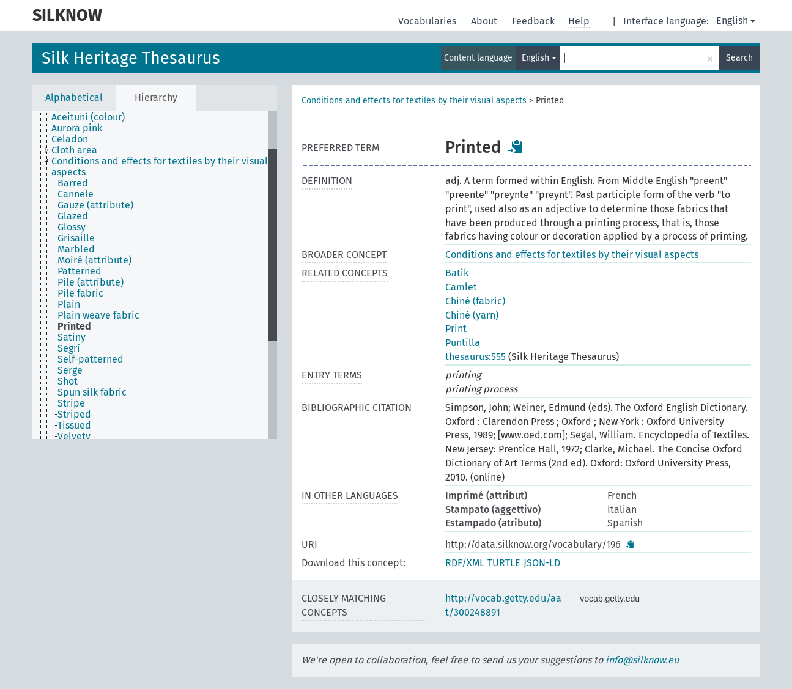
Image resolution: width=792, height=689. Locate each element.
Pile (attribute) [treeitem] (90, 282)
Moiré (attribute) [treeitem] (94, 260)
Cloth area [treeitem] (74, 150)
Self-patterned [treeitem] (90, 359)
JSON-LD (542, 563)
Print (456, 328)
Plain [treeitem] (68, 304)
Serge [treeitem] (70, 370)
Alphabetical (74, 97)
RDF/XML (464, 563)
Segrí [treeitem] (68, 348)
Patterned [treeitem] (79, 271)
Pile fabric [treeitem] (80, 293)
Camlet (461, 287)
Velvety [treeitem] (74, 436)
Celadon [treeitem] (69, 139)
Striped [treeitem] (74, 414)
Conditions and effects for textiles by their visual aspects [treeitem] (159, 167)
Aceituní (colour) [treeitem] (88, 117)
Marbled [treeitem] (76, 249)
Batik (456, 273)
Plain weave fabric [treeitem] (98, 315)
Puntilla (462, 342)
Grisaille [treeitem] (76, 238)
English (735, 20)
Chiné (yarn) (471, 315)
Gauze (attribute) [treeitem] (95, 205)
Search (739, 58)
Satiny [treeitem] (71, 337)
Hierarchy (156, 97)
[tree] (154, 275)
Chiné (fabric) (475, 301)
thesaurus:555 (475, 357)
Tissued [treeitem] (74, 425)
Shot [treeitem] (67, 381)
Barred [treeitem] (72, 183)
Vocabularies (428, 21)
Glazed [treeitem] (72, 216)
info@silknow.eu (642, 660)
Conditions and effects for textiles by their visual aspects (414, 100)
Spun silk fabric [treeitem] (92, 392)
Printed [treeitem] (74, 326)
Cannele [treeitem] (75, 194)
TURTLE (503, 563)
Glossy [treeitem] (71, 227)
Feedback (534, 21)
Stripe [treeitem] (71, 403)
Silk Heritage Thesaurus (131, 58)
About (485, 21)
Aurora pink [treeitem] (76, 128)
